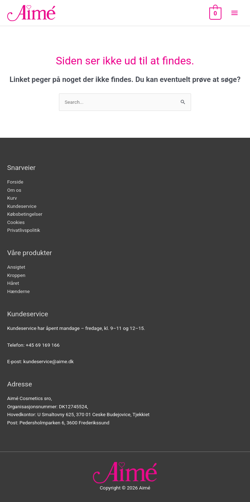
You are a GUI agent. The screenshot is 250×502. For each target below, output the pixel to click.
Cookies (16, 222)
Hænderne (18, 291)
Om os (14, 190)
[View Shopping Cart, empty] (214, 13)
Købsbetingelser (24, 214)
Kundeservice (21, 206)
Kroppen (16, 275)
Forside (15, 182)
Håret (13, 283)
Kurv (12, 198)
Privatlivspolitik (23, 230)
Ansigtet (16, 267)
